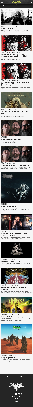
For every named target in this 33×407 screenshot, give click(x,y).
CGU (16, 398)
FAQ (16, 401)
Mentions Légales (16, 396)
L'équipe (16, 399)
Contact (16, 403)
